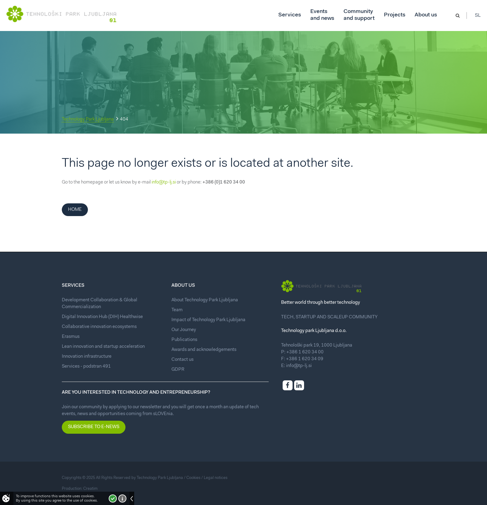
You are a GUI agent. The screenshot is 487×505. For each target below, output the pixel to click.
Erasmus (71, 336)
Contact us (182, 359)
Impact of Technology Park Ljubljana (208, 320)
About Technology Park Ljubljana (204, 300)
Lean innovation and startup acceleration (103, 346)
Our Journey (183, 330)
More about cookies (122, 498)
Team (177, 310)
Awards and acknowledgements (203, 350)
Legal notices (215, 478)
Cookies (193, 478)
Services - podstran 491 (86, 366)
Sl (478, 15)
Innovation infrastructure (87, 356)
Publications (184, 340)
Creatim (90, 489)
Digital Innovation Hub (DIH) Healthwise (102, 317)
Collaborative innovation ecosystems (99, 327)
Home (75, 209)
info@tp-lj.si (164, 182)
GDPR (177, 369)
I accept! (113, 498)
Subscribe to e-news (93, 427)
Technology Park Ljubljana (88, 119)
